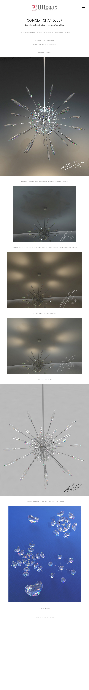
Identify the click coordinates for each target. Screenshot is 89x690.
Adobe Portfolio (48, 617)
